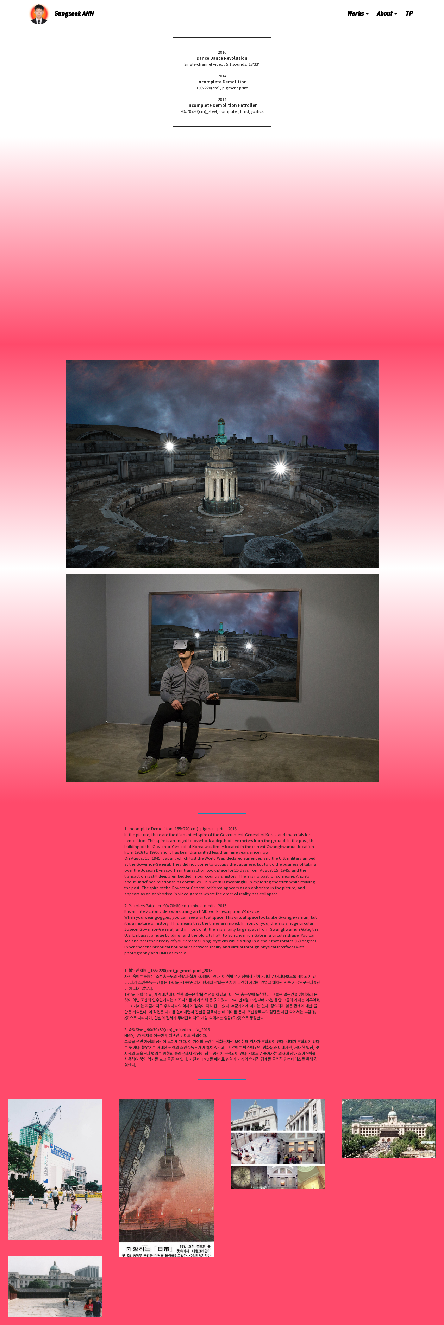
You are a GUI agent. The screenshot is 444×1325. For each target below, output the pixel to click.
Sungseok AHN (74, 13)
